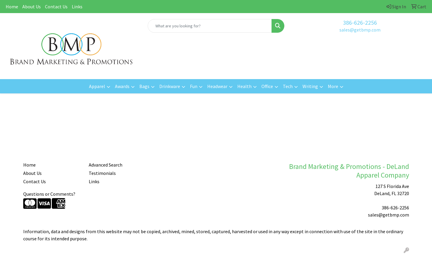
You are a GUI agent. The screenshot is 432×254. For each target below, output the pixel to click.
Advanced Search (105, 165)
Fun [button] (193, 86)
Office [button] (267, 86)
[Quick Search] (210, 26)
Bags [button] (144, 86)
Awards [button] (122, 86)
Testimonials (102, 173)
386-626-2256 (360, 22)
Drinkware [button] (169, 86)
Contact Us (56, 7)
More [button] (333, 86)
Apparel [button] (97, 86)
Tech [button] (288, 86)
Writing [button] (310, 86)
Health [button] (244, 86)
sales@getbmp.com (359, 30)
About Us (31, 7)
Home (12, 7)
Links (77, 7)
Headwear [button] (217, 86)
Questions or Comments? (49, 194)
